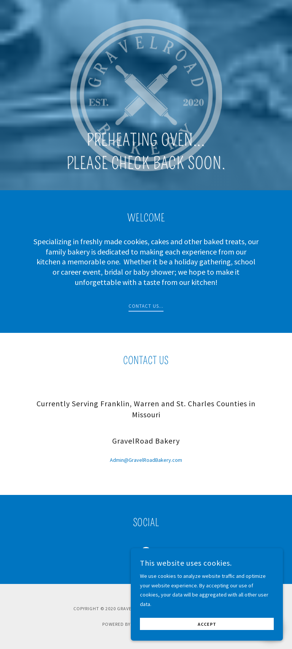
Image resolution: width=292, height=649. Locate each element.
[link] (146, 553)
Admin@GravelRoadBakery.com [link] (146, 460)
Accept (207, 638)
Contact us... (146, 306)
